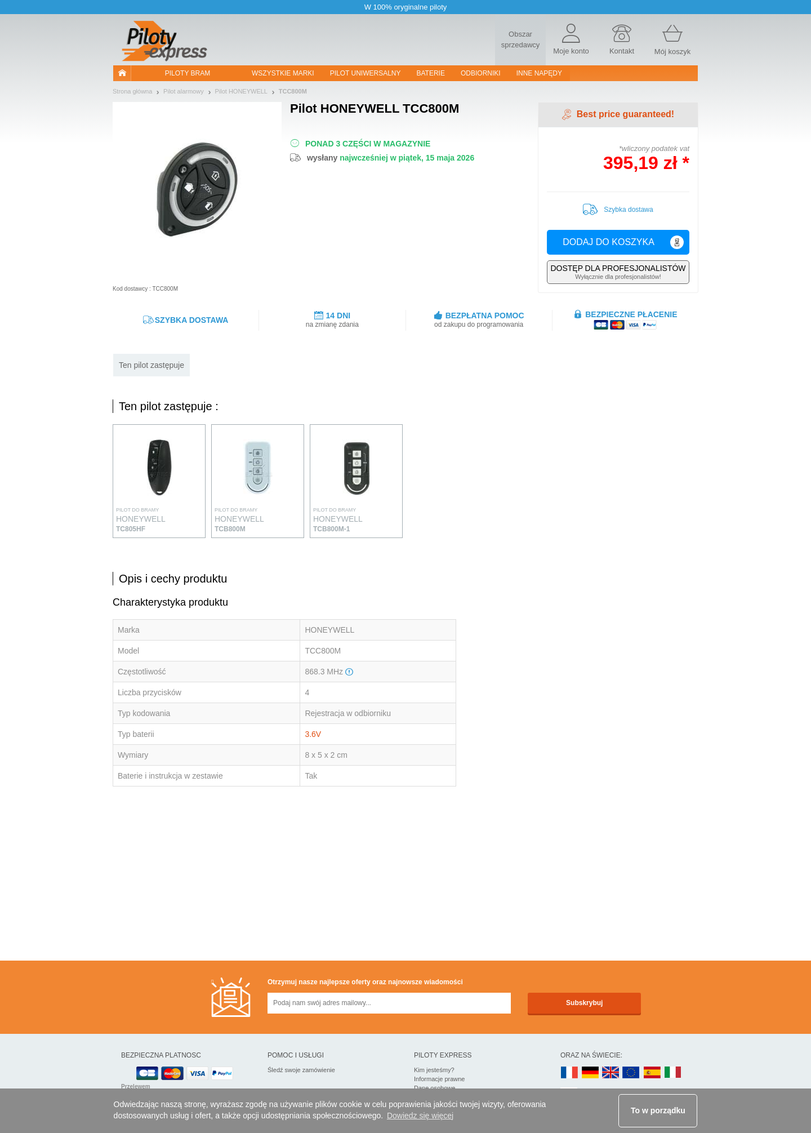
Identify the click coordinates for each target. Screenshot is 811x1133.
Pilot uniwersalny (365, 73)
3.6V (313, 734)
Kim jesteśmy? (434, 1070)
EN (631, 1073)
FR (569, 1073)
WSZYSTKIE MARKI (283, 73)
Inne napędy (539, 73)
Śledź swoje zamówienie (301, 1070)
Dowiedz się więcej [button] (420, 1115)
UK (611, 1073)
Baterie (431, 73)
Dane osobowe (434, 1088)
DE (590, 1073)
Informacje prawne (439, 1079)
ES (652, 1073)
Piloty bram (187, 73)
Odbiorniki (481, 73)
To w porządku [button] (658, 1110)
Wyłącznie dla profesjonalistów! (618, 272)
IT (673, 1073)
